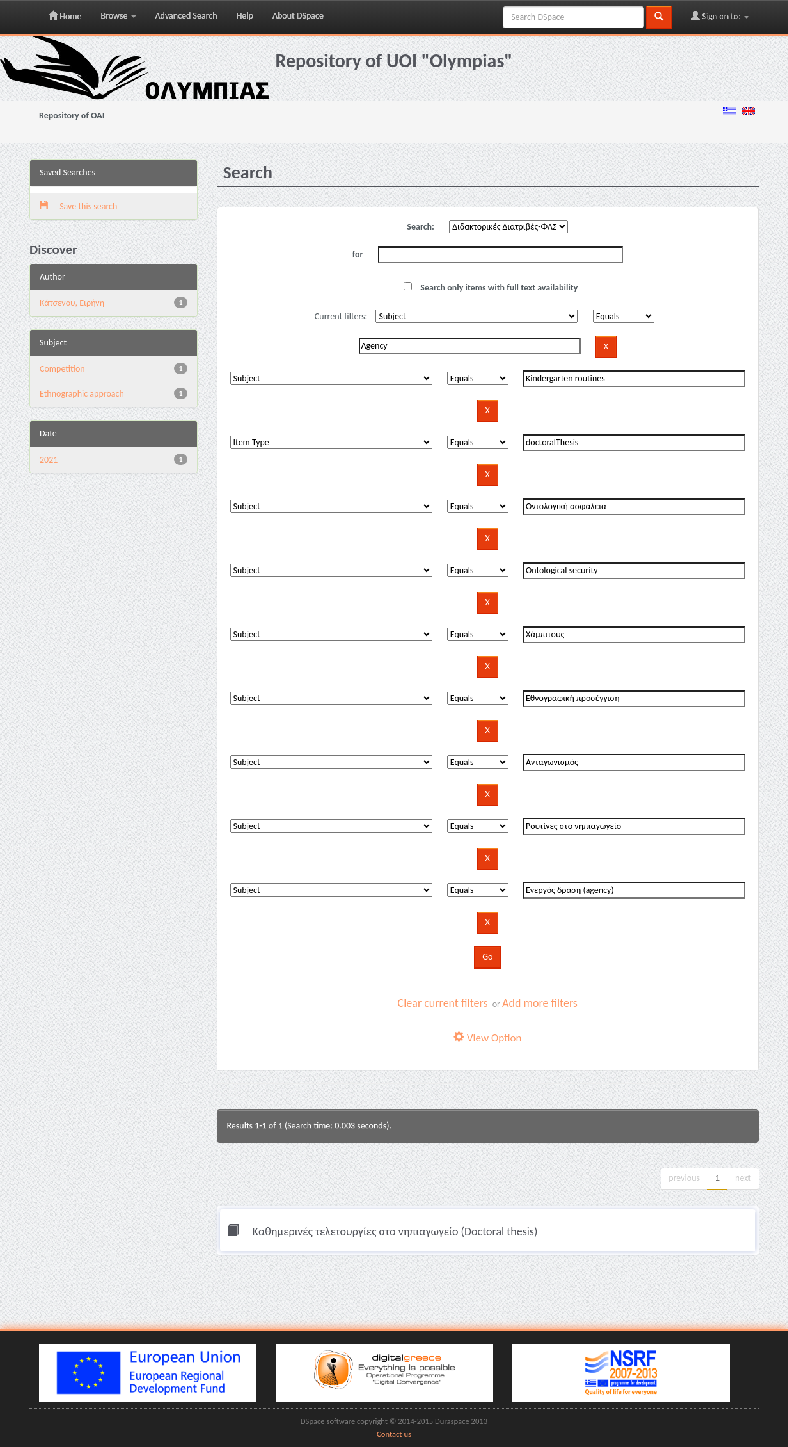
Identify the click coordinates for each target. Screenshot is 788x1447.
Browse (118, 15)
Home (65, 16)
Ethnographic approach (82, 393)
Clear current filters (443, 1003)
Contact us (394, 1434)
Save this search (78, 206)
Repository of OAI (71, 115)
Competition (62, 368)
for (357, 254)
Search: (420, 226)
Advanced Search (186, 15)
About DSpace (298, 15)
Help (245, 15)
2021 (49, 459)
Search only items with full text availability (491, 287)
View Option (487, 1038)
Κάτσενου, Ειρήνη (72, 302)
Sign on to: (720, 16)
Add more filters (540, 1003)
